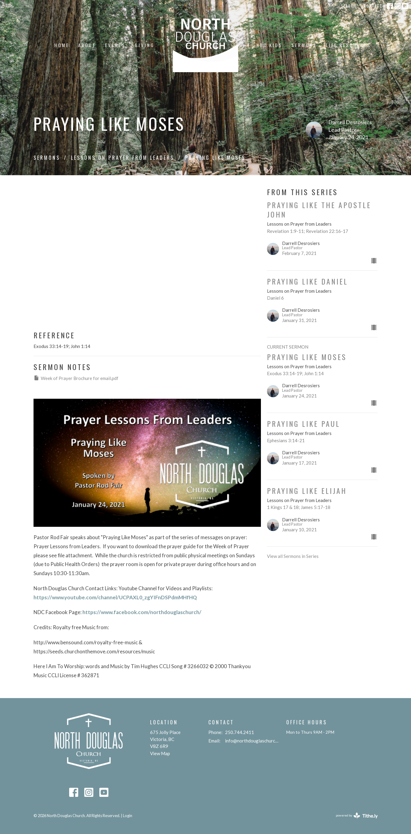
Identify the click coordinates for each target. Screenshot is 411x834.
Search (348, 6)
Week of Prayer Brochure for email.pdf (76, 378)
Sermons (304, 45)
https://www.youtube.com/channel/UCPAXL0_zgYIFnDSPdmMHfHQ (116, 597)
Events (115, 45)
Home (61, 45)
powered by (357, 815)
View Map (160, 753)
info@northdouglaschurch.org (252, 740)
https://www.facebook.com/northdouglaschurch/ (142, 612)
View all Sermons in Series (293, 556)
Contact (373, 6)
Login (127, 815)
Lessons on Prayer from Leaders (122, 157)
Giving (145, 45)
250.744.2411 (239, 732)
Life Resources (348, 45)
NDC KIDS (269, 45)
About (87, 45)
